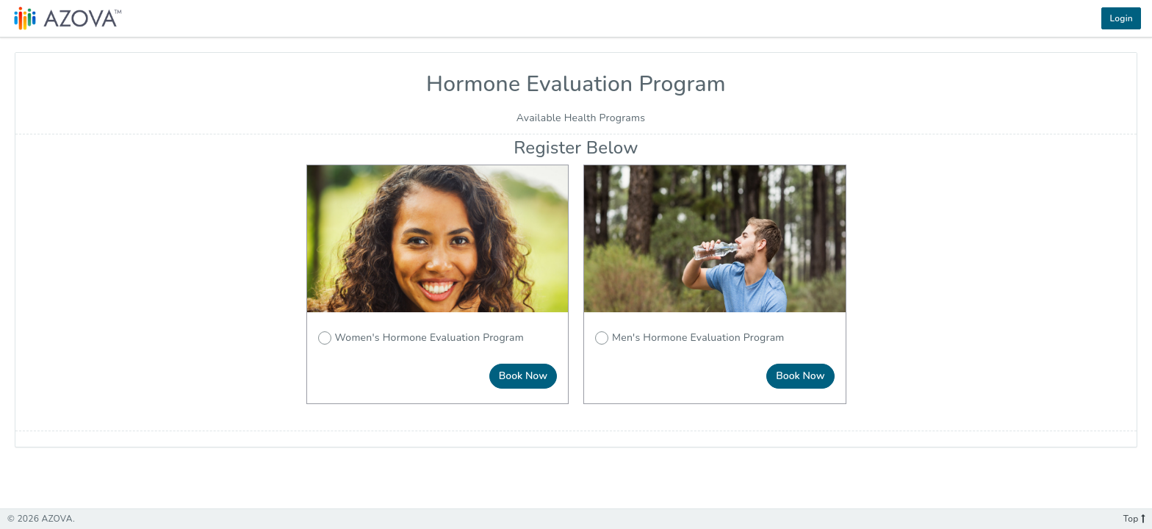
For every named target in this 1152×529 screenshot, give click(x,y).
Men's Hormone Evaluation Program (690, 338)
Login (1121, 18)
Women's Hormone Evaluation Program (421, 338)
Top (1134, 519)
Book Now (523, 376)
